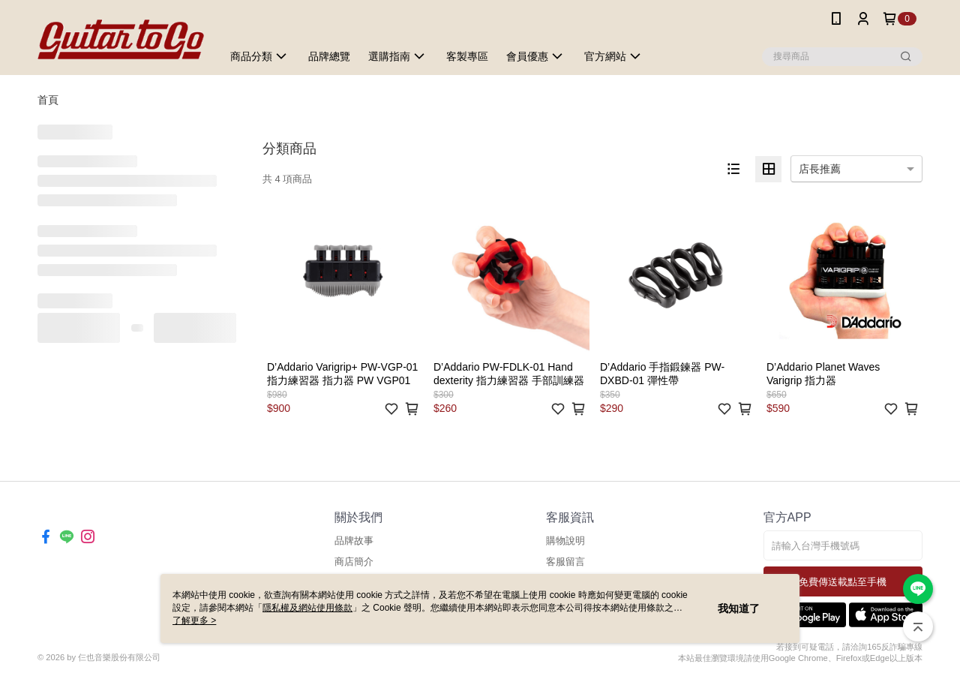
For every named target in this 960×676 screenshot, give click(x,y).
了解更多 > (194, 620)
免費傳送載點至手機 (842, 581)
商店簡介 (354, 561)
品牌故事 (354, 540)
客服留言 (565, 561)
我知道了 (739, 608)
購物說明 (565, 540)
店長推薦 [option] (820, 169)
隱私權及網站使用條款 (307, 607)
